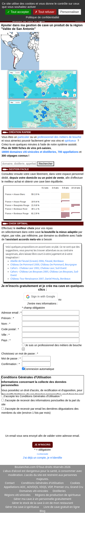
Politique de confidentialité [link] (42, 17)
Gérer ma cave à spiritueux (22, 507)
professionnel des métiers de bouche (59, 137)
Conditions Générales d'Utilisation (42, 483)
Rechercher (46, 163)
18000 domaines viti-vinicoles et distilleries (29, 151)
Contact (10, 483)
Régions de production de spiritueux (58, 495)
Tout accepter (18, 12)
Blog (42, 511)
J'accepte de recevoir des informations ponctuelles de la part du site (40, 402)
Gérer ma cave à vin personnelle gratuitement (42, 499)
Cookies (75, 483)
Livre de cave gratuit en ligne (62, 507)
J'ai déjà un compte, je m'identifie (42, 457)
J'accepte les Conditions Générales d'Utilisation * (33, 396)
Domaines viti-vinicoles (34, 491)
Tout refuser (44, 12)
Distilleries (59, 491)
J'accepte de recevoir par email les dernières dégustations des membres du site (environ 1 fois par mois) (40, 410)
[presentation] (30, 422)
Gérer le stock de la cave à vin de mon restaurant (42, 503)
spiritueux (70, 140)
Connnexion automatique (39, 368)
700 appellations (68, 151)
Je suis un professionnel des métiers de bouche (52, 345)
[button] (40, 296)
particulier (23, 137)
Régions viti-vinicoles (17, 495)
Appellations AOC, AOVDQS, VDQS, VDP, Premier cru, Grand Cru (43, 487)
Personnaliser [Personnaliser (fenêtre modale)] (69, 12)
